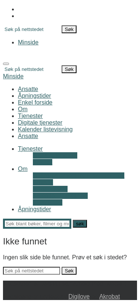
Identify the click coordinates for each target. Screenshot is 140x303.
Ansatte (28, 89)
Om (23, 109)
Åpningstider (34, 96)
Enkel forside (35, 102)
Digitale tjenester (40, 122)
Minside (28, 42)
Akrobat (109, 296)
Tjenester (30, 116)
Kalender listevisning (45, 129)
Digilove (79, 296)
